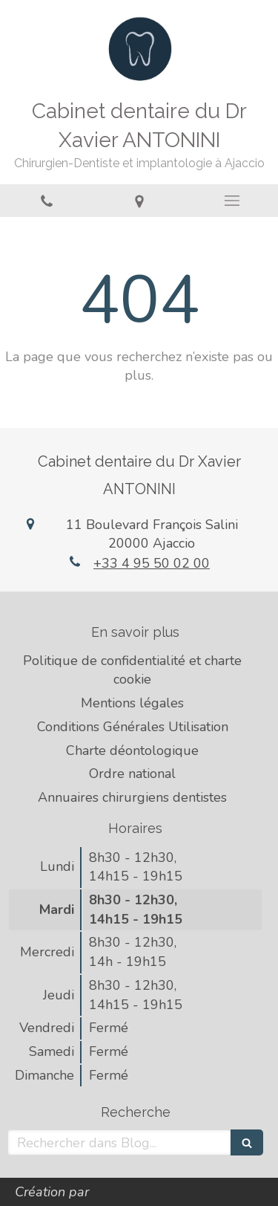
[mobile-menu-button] (231, 200)
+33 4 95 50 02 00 (151, 563)
